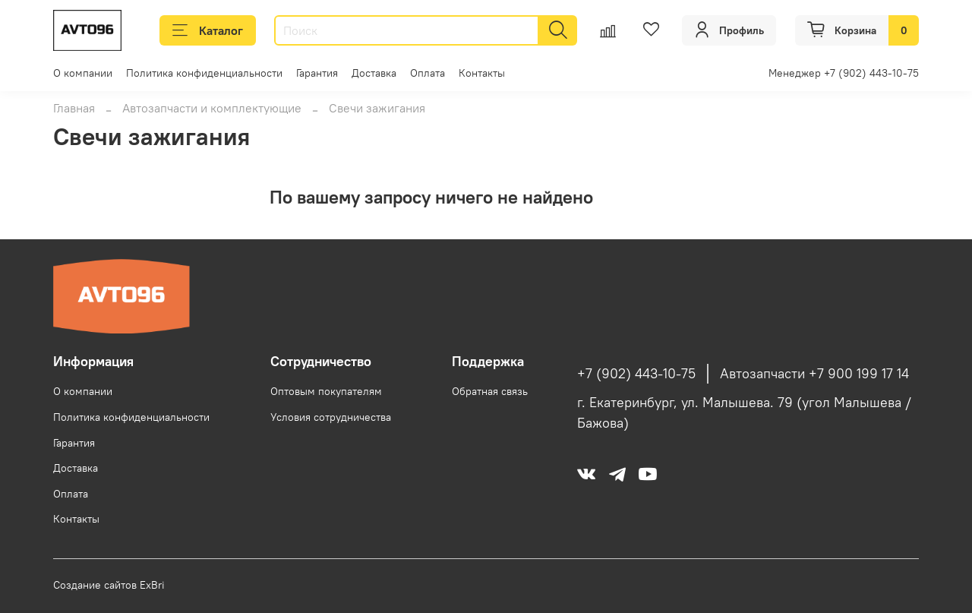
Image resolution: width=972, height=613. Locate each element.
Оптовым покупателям (326, 391)
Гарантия (317, 73)
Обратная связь (490, 391)
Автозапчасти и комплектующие (211, 107)
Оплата (427, 73)
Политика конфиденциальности (204, 73)
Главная (74, 107)
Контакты (482, 73)
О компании (82, 73)
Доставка (374, 73)
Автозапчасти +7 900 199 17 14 (814, 373)
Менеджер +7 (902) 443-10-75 (843, 73)
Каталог (207, 30)
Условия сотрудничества (330, 417)
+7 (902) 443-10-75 (636, 373)
